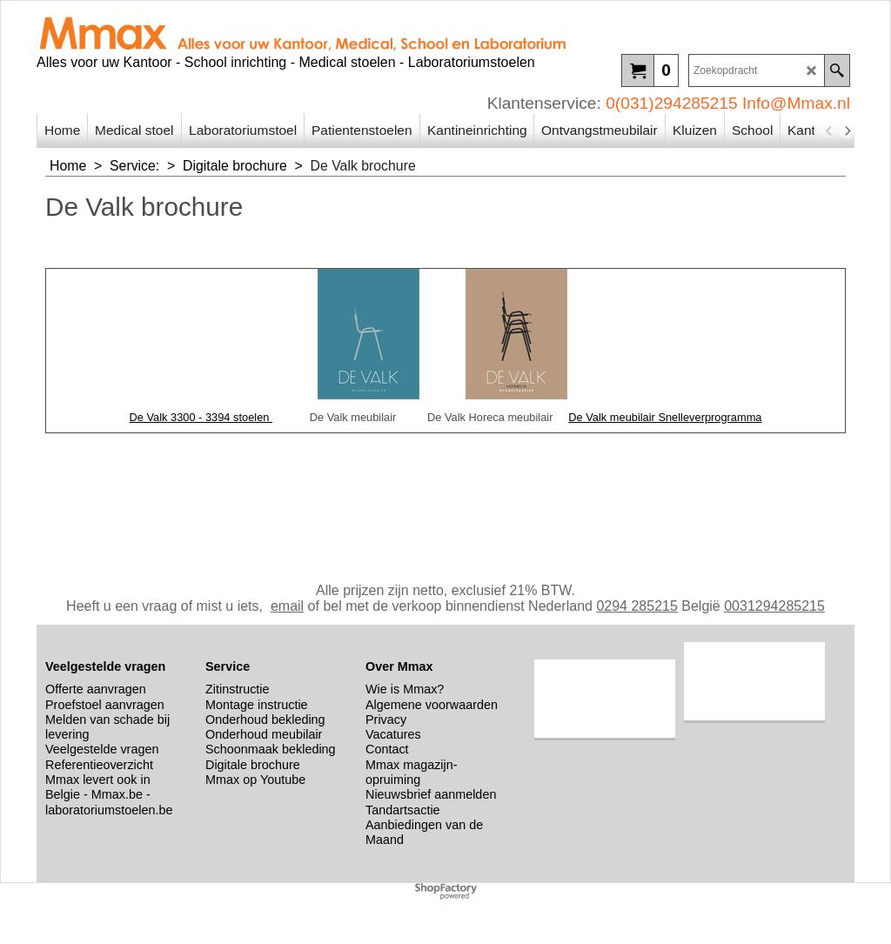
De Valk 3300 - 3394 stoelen (200, 417)
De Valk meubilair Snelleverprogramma (664, 417)
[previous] (829, 130)
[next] (846, 130)
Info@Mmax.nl (796, 103)
